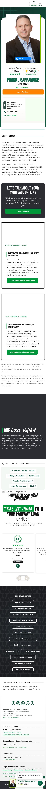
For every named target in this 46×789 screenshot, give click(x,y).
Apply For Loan (23, 92)
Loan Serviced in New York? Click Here (16, 734)
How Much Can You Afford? (23, 471)
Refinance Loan (12, 651)
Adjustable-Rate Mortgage (23, 621)
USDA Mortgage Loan (23, 663)
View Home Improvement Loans (22, 281)
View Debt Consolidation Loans (22, 352)
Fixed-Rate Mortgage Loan (23, 639)
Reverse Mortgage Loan (23, 657)
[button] (40, 3)
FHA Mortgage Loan (23, 633)
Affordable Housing (23, 608)
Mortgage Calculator (16, 476)
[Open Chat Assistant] (40, 783)
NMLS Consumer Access (11, 718)
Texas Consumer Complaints (12, 773)
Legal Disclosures (31, 770)
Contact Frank (23, 211)
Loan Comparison (18, 486)
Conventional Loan (23, 627)
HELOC (33, 486)
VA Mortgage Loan (23, 669)
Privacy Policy (7, 770)
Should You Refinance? (23, 481)
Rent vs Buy (34, 476)
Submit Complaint (9, 759)
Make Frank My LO (24, 59)
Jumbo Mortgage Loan (23, 645)
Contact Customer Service (12, 732)
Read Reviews (31, 74)
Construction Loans (23, 602)
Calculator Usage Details (15, 492)
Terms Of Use (18, 770)
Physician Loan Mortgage (23, 614)
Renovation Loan (33, 651)
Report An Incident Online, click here (15, 747)
